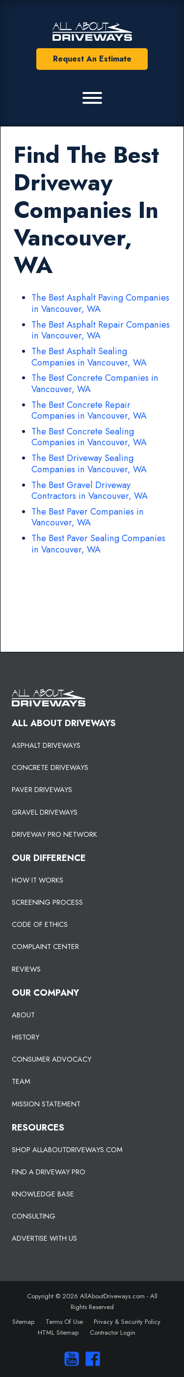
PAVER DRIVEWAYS (42, 790)
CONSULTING (33, 1216)
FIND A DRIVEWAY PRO (48, 1172)
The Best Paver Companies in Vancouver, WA (87, 517)
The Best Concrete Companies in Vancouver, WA (94, 383)
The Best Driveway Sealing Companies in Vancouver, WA (89, 464)
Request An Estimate (92, 58)
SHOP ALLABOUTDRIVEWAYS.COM (67, 1150)
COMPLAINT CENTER (45, 946)
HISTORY (25, 1037)
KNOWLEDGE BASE (43, 1194)
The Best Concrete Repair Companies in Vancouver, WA (89, 410)
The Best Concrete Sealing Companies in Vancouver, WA (89, 437)
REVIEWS (26, 969)
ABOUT (23, 1015)
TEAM (21, 1081)
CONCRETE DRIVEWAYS (50, 767)
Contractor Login (112, 1332)
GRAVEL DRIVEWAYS (45, 812)
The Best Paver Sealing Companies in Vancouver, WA (98, 544)
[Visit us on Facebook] (90, 1358)
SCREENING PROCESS (47, 902)
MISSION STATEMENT (46, 1104)
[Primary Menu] (92, 98)
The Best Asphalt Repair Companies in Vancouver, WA (100, 330)
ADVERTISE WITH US (44, 1238)
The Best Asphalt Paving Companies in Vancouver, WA (100, 303)
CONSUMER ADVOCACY (51, 1059)
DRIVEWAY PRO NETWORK (54, 834)
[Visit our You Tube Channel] (69, 1358)
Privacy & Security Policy (127, 1321)
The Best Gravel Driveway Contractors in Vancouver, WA (89, 491)
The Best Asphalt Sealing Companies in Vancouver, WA (89, 357)
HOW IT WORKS (37, 880)
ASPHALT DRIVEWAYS (46, 745)
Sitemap (23, 1321)
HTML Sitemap (58, 1332)
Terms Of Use (64, 1321)
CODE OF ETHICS (40, 924)
